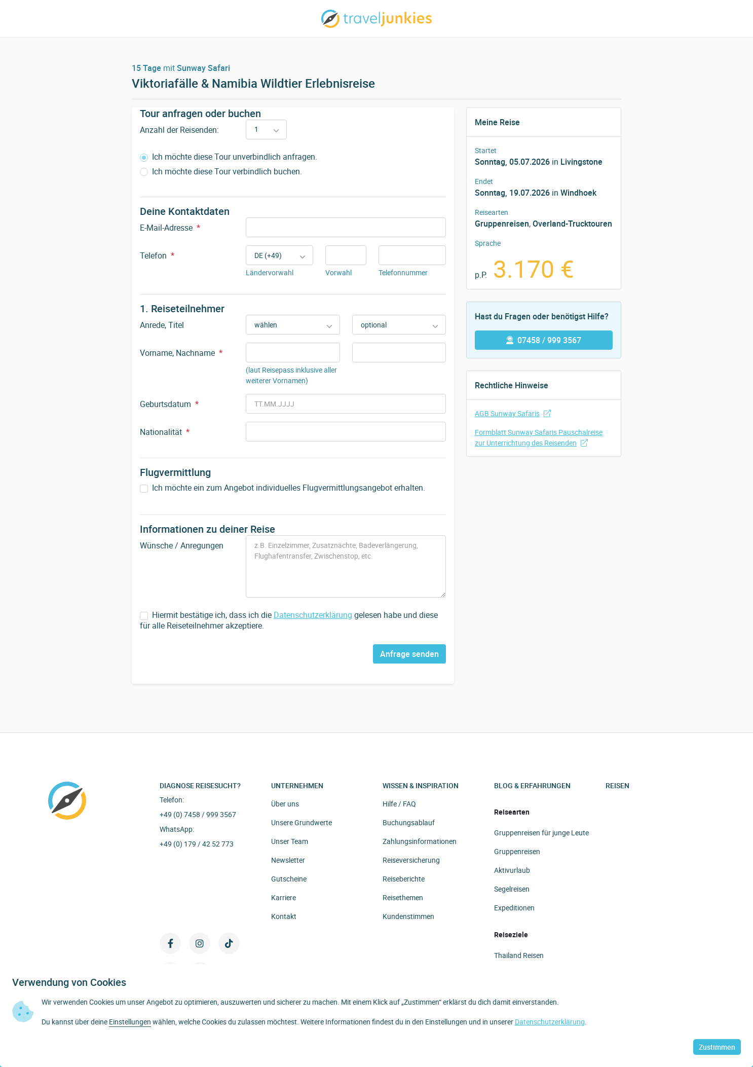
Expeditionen (514, 907)
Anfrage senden (409, 653)
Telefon (157, 255)
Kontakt (283, 916)
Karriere (283, 897)
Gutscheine (289, 879)
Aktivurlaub (512, 870)
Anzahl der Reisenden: (179, 129)
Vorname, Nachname (181, 352)
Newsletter (288, 860)
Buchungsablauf (409, 822)
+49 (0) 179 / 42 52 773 (197, 844)
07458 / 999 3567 (543, 340)
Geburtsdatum (169, 404)
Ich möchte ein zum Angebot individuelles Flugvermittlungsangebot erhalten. (282, 488)
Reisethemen (403, 897)
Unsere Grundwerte (301, 822)
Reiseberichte (404, 879)
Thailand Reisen (519, 955)
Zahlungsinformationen (420, 841)
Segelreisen (512, 889)
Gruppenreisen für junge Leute (541, 832)
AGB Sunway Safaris (513, 413)
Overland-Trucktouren (572, 223)
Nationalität (165, 431)
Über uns (285, 803)
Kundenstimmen (408, 916)
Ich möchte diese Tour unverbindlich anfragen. (228, 157)
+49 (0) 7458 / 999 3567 (198, 814)
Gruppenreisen (502, 223)
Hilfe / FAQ (399, 803)
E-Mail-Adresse (170, 227)
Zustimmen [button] (717, 1047)
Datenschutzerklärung (313, 614)
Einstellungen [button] (130, 1021)
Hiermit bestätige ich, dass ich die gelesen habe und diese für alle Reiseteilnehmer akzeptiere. (289, 620)
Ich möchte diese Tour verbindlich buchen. (221, 171)
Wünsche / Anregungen (181, 545)
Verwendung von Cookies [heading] (69, 982)
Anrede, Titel (162, 324)
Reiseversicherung (411, 860)
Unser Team (289, 841)
